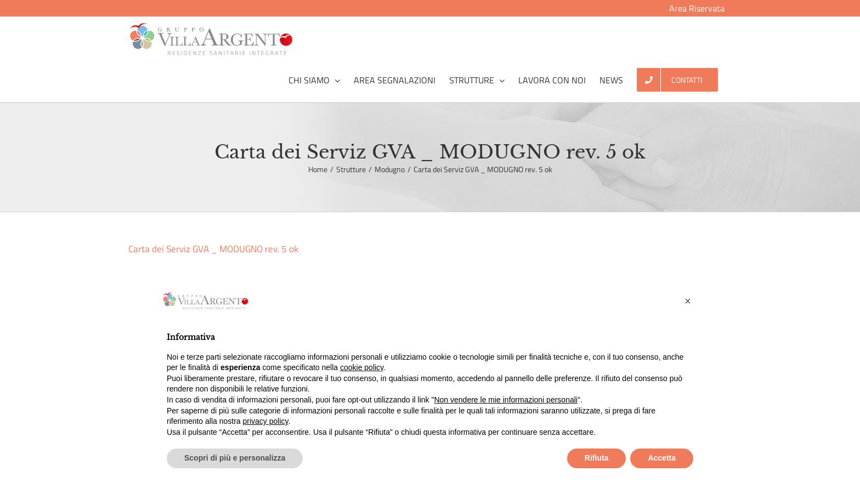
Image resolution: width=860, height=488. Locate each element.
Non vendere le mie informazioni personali (505, 399)
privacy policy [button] (265, 421)
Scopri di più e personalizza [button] (234, 457)
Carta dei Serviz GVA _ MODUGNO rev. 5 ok (213, 249)
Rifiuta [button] (597, 457)
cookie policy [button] (361, 367)
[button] (688, 301)
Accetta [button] (662, 457)
